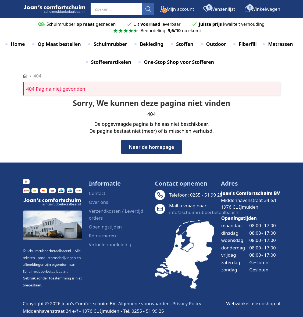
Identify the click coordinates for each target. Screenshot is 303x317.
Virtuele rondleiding (110, 244)
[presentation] (122, 9)
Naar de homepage (151, 147)
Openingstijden (105, 227)
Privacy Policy (186, 303)
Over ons (98, 202)
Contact (97, 193)
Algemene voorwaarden (144, 303)
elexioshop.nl (266, 303)
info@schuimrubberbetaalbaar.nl (204, 212)
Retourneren (102, 236)
